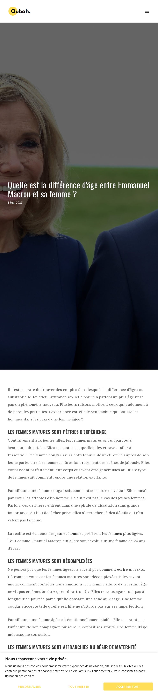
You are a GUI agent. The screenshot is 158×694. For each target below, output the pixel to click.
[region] (79, 673)
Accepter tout (128, 686)
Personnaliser (29, 686)
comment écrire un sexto (121, 569)
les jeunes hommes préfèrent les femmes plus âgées (95, 533)
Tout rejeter (78, 686)
